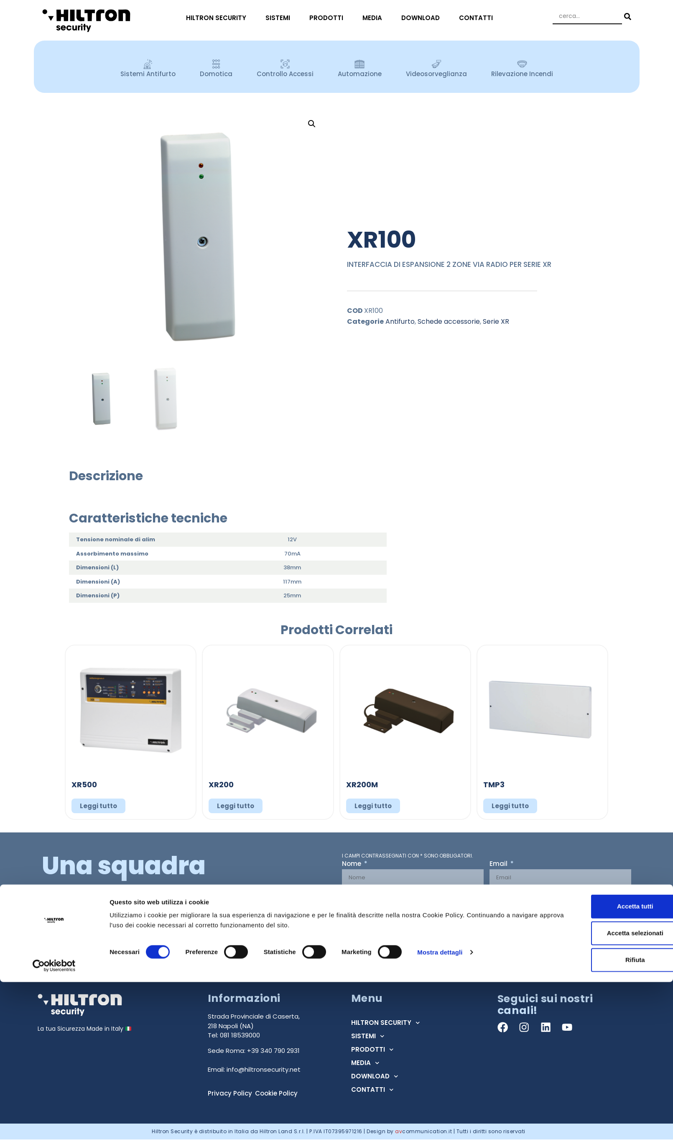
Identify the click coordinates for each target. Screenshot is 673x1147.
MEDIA (374, 17)
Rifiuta (603, 1125)
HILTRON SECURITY (218, 17)
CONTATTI (478, 17)
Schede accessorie (449, 321)
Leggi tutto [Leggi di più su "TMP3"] (510, 805)
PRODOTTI (328, 17)
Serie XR (496, 321)
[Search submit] (626, 16)
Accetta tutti (603, 1071)
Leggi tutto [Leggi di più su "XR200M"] (373, 805)
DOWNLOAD (422, 17)
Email (499, 864)
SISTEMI (279, 17)
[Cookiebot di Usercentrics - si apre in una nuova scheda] (54, 1130)
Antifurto (400, 321)
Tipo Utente (361, 895)
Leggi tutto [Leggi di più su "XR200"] (235, 805)
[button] (311, 123)
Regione (503, 895)
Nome (352, 864)
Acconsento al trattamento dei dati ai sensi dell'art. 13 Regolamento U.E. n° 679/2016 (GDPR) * (478, 927)
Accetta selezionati (603, 1098)
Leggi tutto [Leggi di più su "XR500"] (98, 805)
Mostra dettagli (439, 1117)
